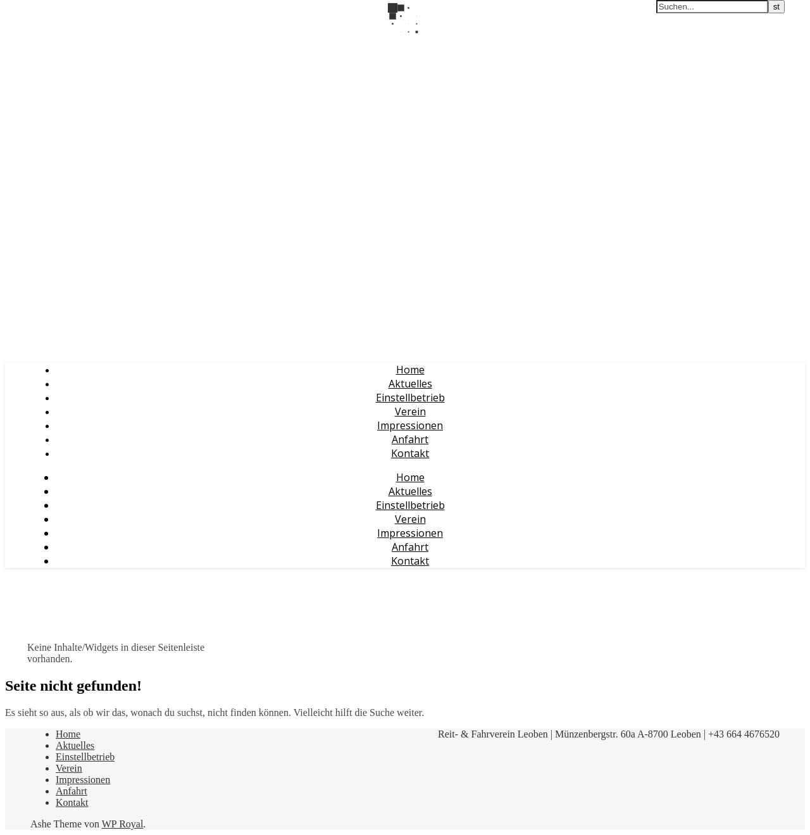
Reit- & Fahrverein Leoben (67, 43)
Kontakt (410, 453)
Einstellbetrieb (410, 398)
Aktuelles (410, 384)
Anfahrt (410, 439)
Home (410, 370)
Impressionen (410, 425)
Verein (410, 411)
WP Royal (123, 824)
